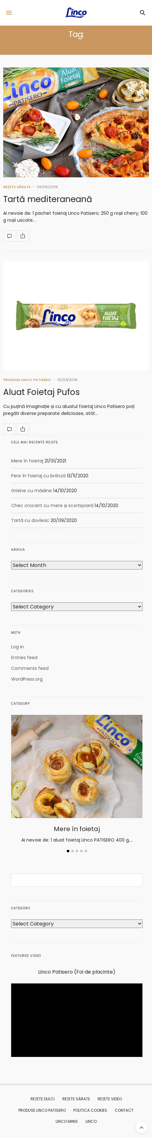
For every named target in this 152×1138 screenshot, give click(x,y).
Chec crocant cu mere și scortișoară (52, 505)
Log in (17, 647)
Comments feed (30, 668)
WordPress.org (27, 679)
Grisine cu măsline (31, 490)
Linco (91, 1121)
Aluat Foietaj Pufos (41, 392)
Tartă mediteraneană (47, 199)
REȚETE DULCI (43, 1099)
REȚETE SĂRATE (17, 187)
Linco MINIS (67, 1121)
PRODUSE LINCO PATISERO (27, 380)
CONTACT (124, 1110)
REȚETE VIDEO (110, 1099)
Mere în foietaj (27, 461)
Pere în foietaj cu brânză (38, 476)
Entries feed (24, 657)
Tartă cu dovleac (30, 520)
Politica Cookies (90, 1110)
